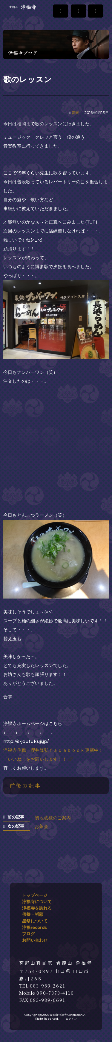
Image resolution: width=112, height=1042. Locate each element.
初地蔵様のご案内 (53, 818)
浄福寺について (37, 901)
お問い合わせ (34, 940)
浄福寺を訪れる (37, 908)
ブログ (28, 933)
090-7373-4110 (55, 993)
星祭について (34, 920)
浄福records (34, 927)
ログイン (71, 1018)
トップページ (34, 895)
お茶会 (41, 826)
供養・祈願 (32, 914)
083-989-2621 (47, 985)
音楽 (75, 112)
